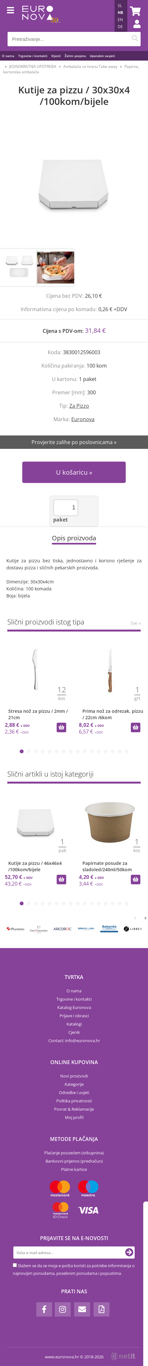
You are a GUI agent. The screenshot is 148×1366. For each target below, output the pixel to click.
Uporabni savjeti (102, 56)
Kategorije (74, 1084)
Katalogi (74, 1024)
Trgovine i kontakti (32, 56)
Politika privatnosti (74, 1101)
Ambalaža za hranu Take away (90, 66)
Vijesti (56, 56)
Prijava (133, 30)
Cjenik (74, 1032)
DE (120, 26)
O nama (8, 56)
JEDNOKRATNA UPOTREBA (32, 66)
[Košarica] (134, 11)
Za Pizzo (79, 405)
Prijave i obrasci (74, 1016)
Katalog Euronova (74, 1007)
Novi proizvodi (74, 1076)
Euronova (83, 419)
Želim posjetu (75, 56)
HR (120, 12)
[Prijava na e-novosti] (129, 1252)
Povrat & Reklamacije (74, 1109)
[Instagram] (63, 1309)
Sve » (135, 623)
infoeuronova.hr (82, 1040)
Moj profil (74, 1117)
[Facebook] (44, 1309)
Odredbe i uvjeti (74, 1092)
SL (120, 5)
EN (120, 19)
